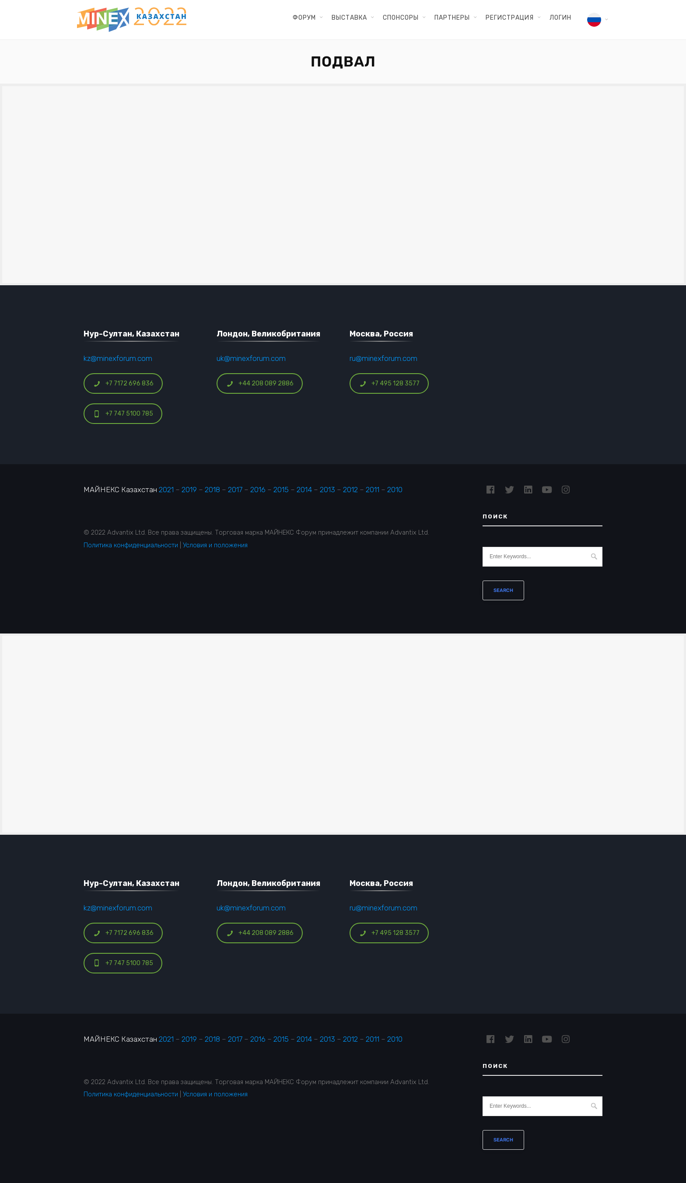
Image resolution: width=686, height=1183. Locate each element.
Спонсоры (401, 17)
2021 (166, 489)
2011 (372, 489)
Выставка (349, 17)
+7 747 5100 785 (123, 413)
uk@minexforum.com (251, 358)
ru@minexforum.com (383, 358)
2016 (258, 489)
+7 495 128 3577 (389, 383)
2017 (235, 489)
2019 (189, 489)
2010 (394, 489)
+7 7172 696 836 (123, 383)
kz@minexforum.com (118, 358)
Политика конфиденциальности (131, 545)
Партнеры (452, 17)
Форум (304, 17)
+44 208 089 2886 (260, 383)
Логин (560, 17)
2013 (327, 489)
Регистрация (510, 17)
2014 (304, 489)
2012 (350, 489)
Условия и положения (215, 545)
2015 (281, 489)
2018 (212, 489)
